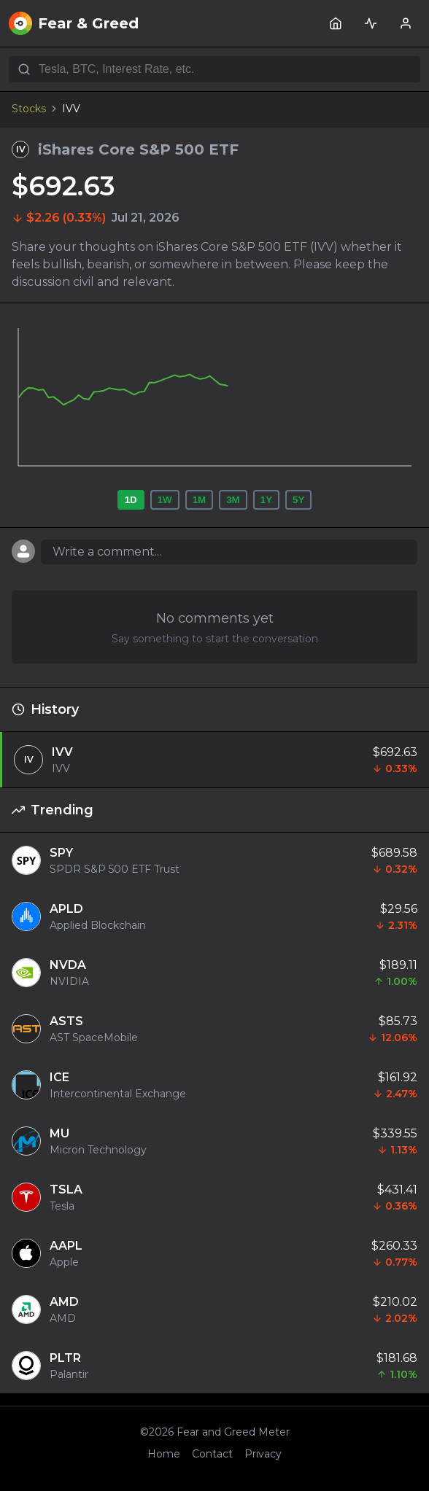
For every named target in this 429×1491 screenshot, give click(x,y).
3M (233, 499)
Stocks (29, 108)
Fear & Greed (74, 23)
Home (163, 1453)
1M (199, 499)
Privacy (263, 1453)
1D (131, 499)
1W (165, 499)
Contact (212, 1453)
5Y (298, 499)
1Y (266, 499)
